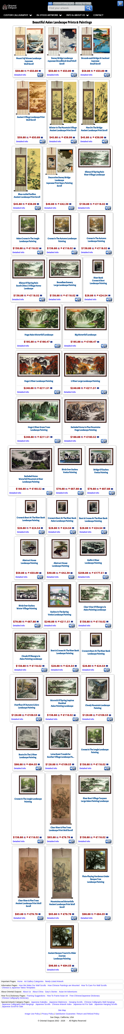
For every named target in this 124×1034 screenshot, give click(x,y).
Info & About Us (77, 15)
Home (20, 981)
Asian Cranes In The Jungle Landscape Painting (27, 240)
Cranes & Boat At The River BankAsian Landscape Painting (62, 519)
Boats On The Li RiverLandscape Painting (28, 756)
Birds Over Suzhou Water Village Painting (27, 607)
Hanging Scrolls (76, 1002)
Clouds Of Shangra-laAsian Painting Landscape (31, 657)
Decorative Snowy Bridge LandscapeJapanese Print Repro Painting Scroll (59, 181)
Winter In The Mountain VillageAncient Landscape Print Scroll (63, 129)
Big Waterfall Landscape (85, 334)
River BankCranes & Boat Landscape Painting (98, 280)
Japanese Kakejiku (39, 1002)
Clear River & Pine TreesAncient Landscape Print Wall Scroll (28, 903)
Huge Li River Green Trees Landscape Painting (39, 428)
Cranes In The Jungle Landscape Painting (94, 751)
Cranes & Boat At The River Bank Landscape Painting (31, 519)
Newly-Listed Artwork (54, 981)
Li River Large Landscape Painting (85, 381)
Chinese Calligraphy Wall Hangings (99, 1002)
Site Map (62, 1010)
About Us (27, 992)
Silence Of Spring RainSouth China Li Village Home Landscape (28, 286)
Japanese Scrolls (42, 1004)
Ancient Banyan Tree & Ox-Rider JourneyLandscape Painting (62, 956)
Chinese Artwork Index (62, 1004)
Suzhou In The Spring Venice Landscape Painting (59, 613)
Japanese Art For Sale (83, 1004)
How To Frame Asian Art (57, 996)
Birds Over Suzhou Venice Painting (70, 471)
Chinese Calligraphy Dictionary (15, 998)
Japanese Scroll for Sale (12, 1006)
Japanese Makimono (58, 1002)
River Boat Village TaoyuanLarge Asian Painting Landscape (95, 800)
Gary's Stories (51, 992)
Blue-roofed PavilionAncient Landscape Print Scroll (27, 195)
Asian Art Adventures (68, 992)
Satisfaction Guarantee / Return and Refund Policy (77, 1014)
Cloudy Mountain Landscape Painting (97, 707)
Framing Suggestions (36, 996)
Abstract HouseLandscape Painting (29, 562)
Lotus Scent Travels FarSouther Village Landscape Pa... (60, 755)
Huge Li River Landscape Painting (38, 381)
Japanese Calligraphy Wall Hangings (18, 1004)
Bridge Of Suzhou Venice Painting (101, 471)
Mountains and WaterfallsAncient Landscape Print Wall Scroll (62, 904)
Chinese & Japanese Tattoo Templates (18, 988)
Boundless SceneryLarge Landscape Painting (65, 284)
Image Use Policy (32, 1014)
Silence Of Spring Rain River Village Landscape (94, 173)
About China (38, 992)
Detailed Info (20, 75)
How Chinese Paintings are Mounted (63, 985)
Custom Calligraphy (18, 15)
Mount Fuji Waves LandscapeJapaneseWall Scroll (28, 61)
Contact (98, 15)
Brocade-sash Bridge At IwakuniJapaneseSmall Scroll (95, 61)
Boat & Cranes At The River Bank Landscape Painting (93, 520)
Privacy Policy (48, 1014)
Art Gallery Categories (34, 981)
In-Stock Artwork (49, 15)
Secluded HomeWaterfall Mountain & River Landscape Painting (31, 479)
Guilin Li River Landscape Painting (93, 561)
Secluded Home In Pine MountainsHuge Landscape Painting (85, 428)
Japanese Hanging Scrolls (105, 1004)
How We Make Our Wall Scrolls (32, 985)
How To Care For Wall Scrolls (94, 985)
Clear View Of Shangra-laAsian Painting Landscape (95, 608)
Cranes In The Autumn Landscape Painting (62, 240)
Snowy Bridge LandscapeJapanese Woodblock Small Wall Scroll (62, 61)
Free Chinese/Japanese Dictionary (85, 996)
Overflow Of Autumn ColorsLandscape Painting (26, 706)
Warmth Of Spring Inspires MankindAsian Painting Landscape (62, 703)
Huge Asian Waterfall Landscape (38, 334)
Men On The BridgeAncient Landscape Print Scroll (94, 129)
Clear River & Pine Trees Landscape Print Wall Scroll (61, 829)
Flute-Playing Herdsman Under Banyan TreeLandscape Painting (95, 879)
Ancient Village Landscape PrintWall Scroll (31, 118)
